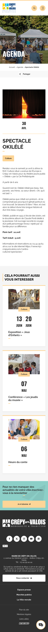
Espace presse (24, 590)
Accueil (12, 67)
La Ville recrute (24, 600)
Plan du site (24, 610)
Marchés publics (24, 595)
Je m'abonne (24, 504)
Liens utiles (24, 619)
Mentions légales (24, 614)
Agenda (20, 67)
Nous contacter (24, 578)
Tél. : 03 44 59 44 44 (24, 562)
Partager (24, 74)
